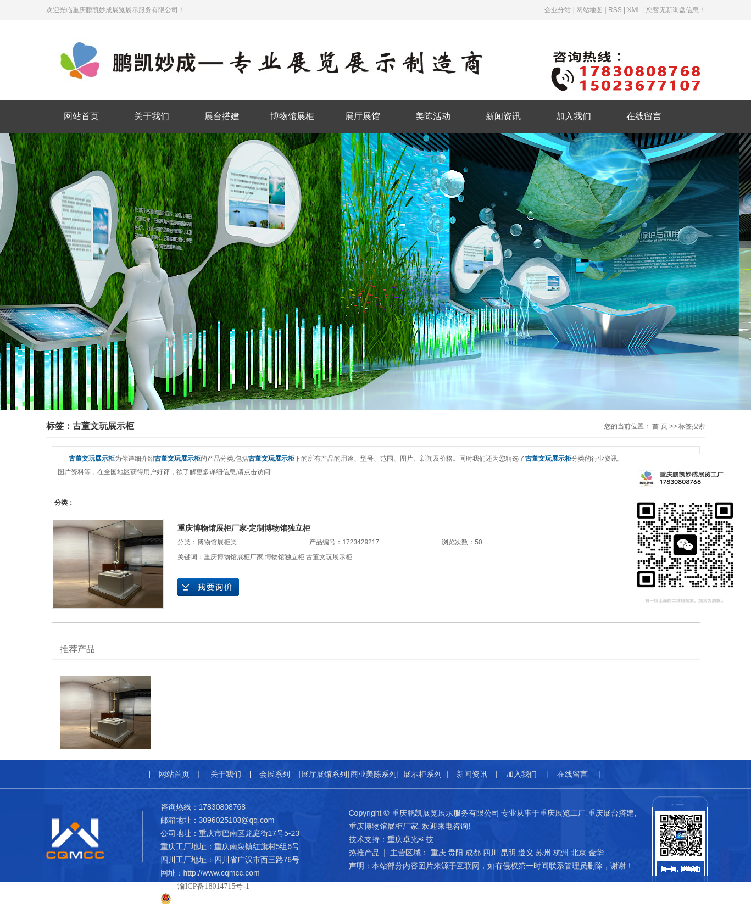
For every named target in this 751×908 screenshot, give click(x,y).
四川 (490, 852)
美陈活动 (432, 116)
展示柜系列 (422, 774)
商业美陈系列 (374, 774)
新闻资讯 (503, 116)
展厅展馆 (362, 116)
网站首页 (81, 116)
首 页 (659, 426)
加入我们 (573, 116)
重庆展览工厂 (562, 813)
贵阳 (455, 852)
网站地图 (589, 10)
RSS (615, 10)
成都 (473, 852)
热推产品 (364, 852)
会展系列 (274, 774)
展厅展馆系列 (324, 774)
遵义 (525, 852)
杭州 (561, 852)
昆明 (508, 852)
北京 (578, 852)
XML (633, 10)
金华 (596, 852)
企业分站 (557, 10)
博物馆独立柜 (284, 557)
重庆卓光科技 (410, 839)
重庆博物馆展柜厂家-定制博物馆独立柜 (244, 527)
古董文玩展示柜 (329, 557)
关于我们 (151, 116)
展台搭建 (222, 116)
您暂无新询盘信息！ (675, 10)
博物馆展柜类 (217, 542)
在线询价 (208, 587)
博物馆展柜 (292, 116)
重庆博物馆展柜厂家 (233, 557)
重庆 (438, 852)
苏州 (543, 852)
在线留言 (643, 116)
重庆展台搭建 (611, 813)
